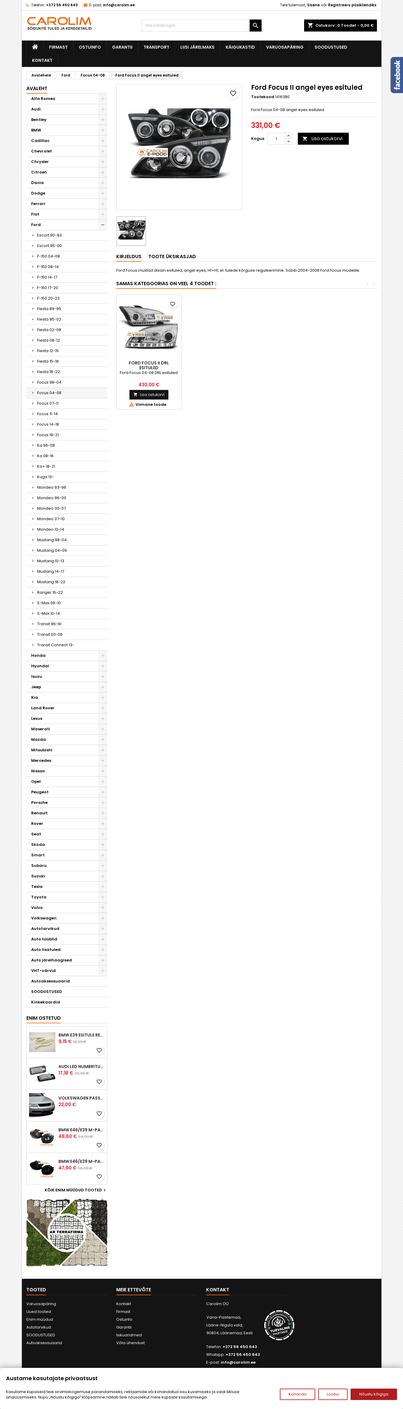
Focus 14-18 (48, 424)
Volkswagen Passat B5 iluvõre (81, 1098)
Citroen (39, 172)
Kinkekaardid (45, 1002)
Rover (37, 823)
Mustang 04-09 (52, 550)
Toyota (38, 897)
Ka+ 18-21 (46, 466)
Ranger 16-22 (50, 592)
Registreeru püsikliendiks (352, 5)
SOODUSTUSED (331, 47)
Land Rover (43, 708)
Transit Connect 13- (55, 645)
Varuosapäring (285, 47)
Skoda (38, 844)
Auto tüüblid (44, 939)
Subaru (39, 865)
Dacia (37, 183)
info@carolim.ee (119, 5)
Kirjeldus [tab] (128, 256)
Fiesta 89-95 (49, 309)
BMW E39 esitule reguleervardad (81, 1035)
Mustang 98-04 (52, 540)
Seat (36, 834)
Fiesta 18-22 (48, 372)
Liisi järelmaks (197, 47)
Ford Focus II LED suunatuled (149, 365)
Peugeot (40, 792)
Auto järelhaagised (51, 960)
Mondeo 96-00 (51, 498)
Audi (36, 109)
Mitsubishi (41, 750)
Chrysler (40, 161)
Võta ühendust (130, 1343)
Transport (156, 47)
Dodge (38, 193)
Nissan (38, 771)
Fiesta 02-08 (49, 330)
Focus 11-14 (47, 414)
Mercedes (41, 760)
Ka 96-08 (46, 445)
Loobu (333, 1394)
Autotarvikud (45, 928)
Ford (36, 225)
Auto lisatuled (46, 949)
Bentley (38, 119)
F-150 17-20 (47, 288)
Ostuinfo (90, 47)
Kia (34, 697)
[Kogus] (276, 139)
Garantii (122, 47)
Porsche (39, 802)
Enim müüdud (39, 1319)
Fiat (35, 214)
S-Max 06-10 (49, 603)
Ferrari (38, 204)
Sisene (313, 5)
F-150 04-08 (48, 256)
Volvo (37, 907)
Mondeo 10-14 (50, 529)
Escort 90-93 (49, 235)
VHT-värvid (43, 970)
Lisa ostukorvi (322, 138)
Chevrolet (41, 151)
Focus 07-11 (47, 403)
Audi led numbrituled (81, 1066)
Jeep (36, 687)
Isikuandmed (129, 1335)
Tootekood (262, 97)
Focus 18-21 (48, 435)
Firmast (58, 47)
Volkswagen (44, 918)
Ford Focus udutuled (213, 363)
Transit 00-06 (50, 634)
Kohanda (298, 1394)
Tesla (37, 886)
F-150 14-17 (47, 277)
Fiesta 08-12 (48, 340)
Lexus (36, 718)
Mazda (38, 739)
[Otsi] (202, 26)
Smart (38, 855)
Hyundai (40, 666)
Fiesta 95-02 (49, 319)
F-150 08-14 (48, 267)
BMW (36, 130)
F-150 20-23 (48, 298)
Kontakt (42, 60)
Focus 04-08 (49, 393)
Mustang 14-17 (50, 571)
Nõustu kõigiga (373, 1394)
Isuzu (36, 676)
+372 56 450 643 (62, 5)
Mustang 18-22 (51, 582)
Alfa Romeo (43, 98)
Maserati (40, 729)
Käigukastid (240, 47)
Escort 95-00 (49, 246)
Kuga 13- (45, 477)
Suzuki (38, 876)
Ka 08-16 (45, 456)
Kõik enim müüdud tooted (76, 1190)
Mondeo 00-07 (51, 508)
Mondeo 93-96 (51, 487)
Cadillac (40, 140)
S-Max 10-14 (48, 613)
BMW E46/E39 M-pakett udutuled (81, 1129)
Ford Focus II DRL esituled (279, 365)
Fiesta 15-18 (48, 361)
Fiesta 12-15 (48, 351)
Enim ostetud (43, 1018)
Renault (39, 813)
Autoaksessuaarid (50, 981)
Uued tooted (38, 1311)
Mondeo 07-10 (51, 519)
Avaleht (36, 88)
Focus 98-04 (49, 382)
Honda (38, 655)
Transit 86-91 (49, 624)
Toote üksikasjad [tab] (172, 256)
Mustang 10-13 (50, 561)
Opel (36, 781)
